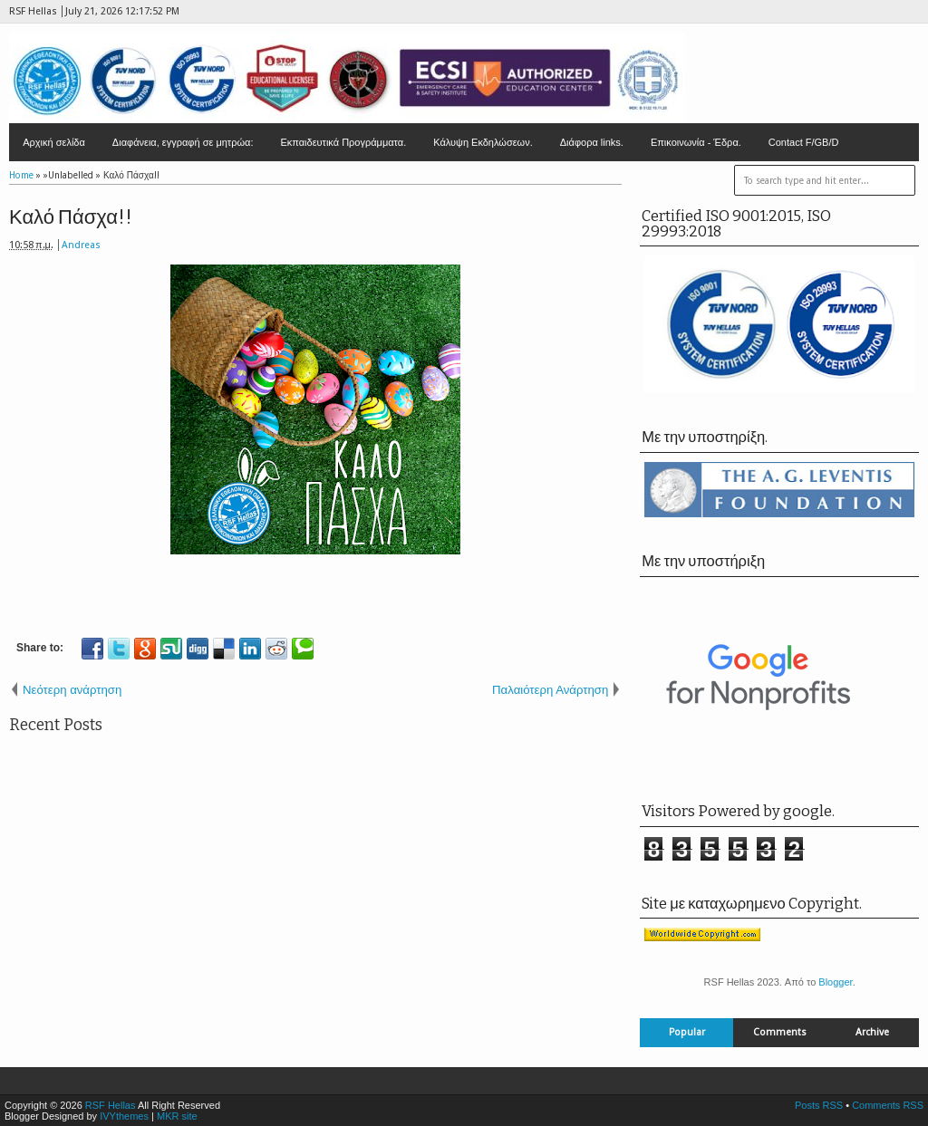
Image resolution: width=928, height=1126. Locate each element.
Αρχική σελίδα (54, 142)
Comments (780, 1032)
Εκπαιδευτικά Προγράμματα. (343, 142)
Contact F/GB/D (803, 142)
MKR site (177, 1116)
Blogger (835, 982)
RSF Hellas (110, 1105)
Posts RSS (819, 1105)
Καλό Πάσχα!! (70, 217)
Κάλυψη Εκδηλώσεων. (483, 142)
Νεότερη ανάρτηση (72, 690)
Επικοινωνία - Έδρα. (696, 142)
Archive (872, 1032)
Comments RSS (887, 1105)
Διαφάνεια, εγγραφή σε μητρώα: (183, 142)
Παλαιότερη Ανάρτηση (550, 690)
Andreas (81, 245)
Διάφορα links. (592, 142)
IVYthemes (124, 1116)
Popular (687, 1032)
